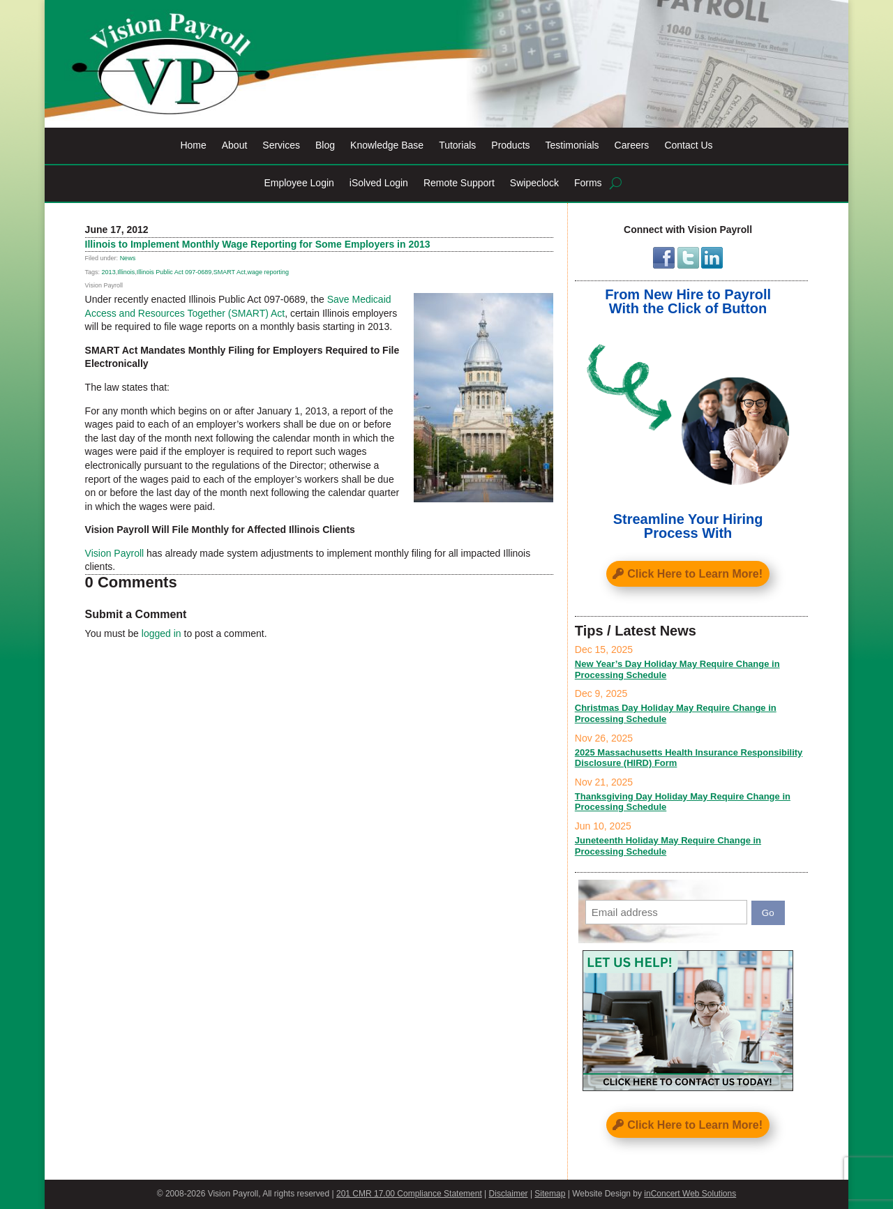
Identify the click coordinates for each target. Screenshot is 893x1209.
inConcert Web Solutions (690, 1194)
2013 (109, 272)
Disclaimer (508, 1194)
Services (281, 145)
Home (193, 145)
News (128, 258)
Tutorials (457, 145)
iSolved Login (379, 183)
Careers (632, 145)
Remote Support (459, 183)
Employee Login (298, 183)
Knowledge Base (386, 145)
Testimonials (572, 145)
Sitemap (549, 1194)
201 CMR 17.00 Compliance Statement (409, 1194)
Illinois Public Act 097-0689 (174, 272)
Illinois (126, 272)
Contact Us (688, 145)
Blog (325, 145)
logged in (161, 633)
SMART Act (229, 272)
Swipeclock (534, 183)
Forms (588, 183)
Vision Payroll (114, 553)
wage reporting (268, 272)
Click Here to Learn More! (695, 574)
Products (510, 145)
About (235, 145)
